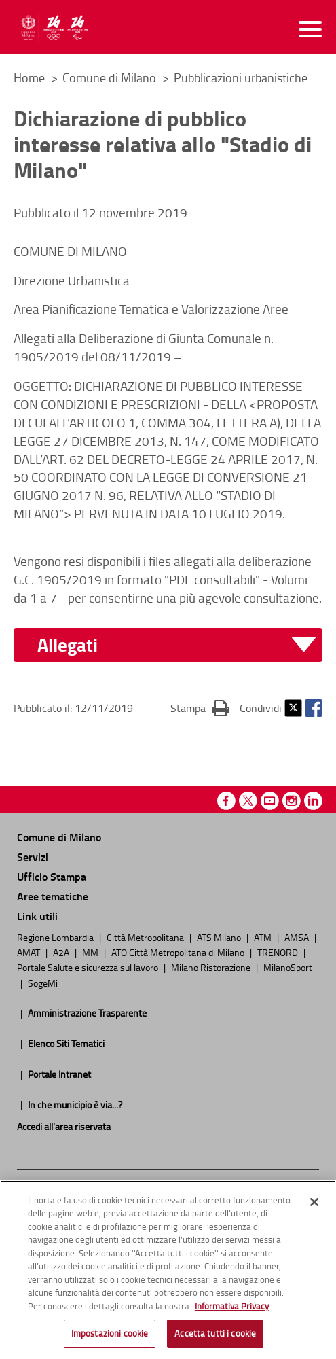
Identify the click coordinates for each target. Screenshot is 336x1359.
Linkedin (313, 801)
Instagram (291, 801)
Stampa (199, 707)
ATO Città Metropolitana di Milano (178, 952)
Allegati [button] (67, 645)
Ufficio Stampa (51, 876)
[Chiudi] (314, 1205)
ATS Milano (220, 937)
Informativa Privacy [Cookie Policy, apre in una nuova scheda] (232, 1309)
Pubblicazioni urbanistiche (240, 77)
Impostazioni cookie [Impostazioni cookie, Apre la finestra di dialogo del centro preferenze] (109, 1337)
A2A (62, 952)
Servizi (32, 856)
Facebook (313, 708)
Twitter (293, 708)
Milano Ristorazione (212, 967)
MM (91, 952)
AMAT (29, 952)
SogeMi (43, 982)
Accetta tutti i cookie (215, 1337)
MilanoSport (287, 967)
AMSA (297, 937)
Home (29, 77)
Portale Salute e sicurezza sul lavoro (88, 967)
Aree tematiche (52, 896)
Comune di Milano (110, 77)
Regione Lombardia (56, 937)
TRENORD (278, 952)
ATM (264, 937)
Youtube (270, 801)
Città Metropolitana (146, 937)
